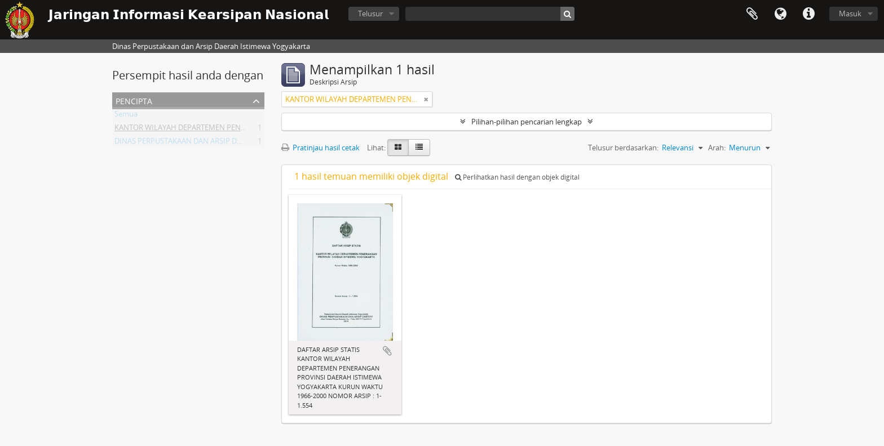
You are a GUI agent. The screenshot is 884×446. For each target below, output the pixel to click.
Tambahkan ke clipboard (387, 350)
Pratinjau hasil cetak (320, 147)
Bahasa (780, 14)
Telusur (370, 13)
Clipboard (752, 14)
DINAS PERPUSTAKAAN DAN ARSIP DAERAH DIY (193, 143)
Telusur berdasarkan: (623, 147)
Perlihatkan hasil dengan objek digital (517, 177)
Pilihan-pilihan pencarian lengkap (526, 122)
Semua (126, 116)
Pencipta (134, 100)
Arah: (717, 147)
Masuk (850, 13)
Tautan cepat (808, 14)
